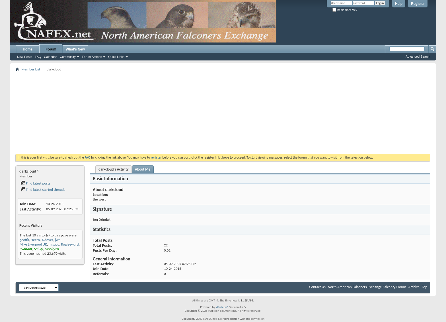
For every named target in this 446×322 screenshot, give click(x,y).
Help (398, 4)
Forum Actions (92, 56)
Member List (30, 69)
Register (418, 4)
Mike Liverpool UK (33, 244)
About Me (142, 169)
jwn (58, 240)
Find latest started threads (42, 189)
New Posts (24, 56)
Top (424, 287)
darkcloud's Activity (113, 169)
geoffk (24, 240)
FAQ (38, 56)
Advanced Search (418, 56)
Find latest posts (35, 183)
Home (27, 49)
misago (54, 244)
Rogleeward (70, 244)
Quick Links (116, 56)
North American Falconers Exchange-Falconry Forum (367, 287)
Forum (51, 49)
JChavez (47, 240)
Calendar (50, 56)
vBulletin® (222, 307)
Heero (35, 240)
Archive (414, 287)
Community (68, 56)
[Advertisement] (223, 113)
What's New (75, 49)
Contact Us (317, 287)
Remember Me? (344, 10)
